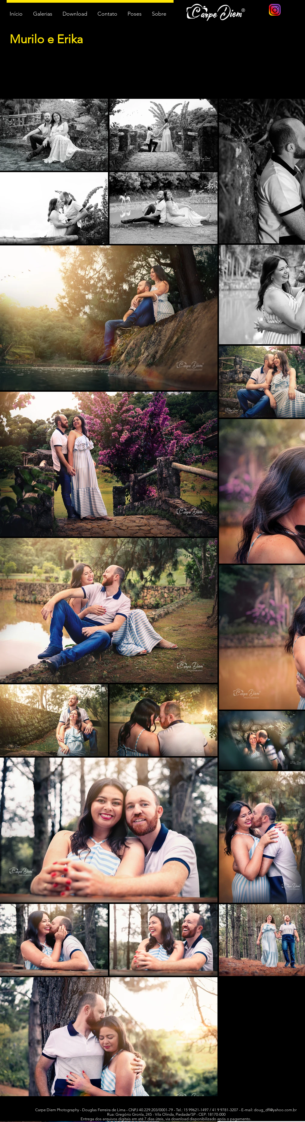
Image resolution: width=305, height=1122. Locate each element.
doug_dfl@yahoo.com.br (275, 1110)
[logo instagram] (275, 10)
